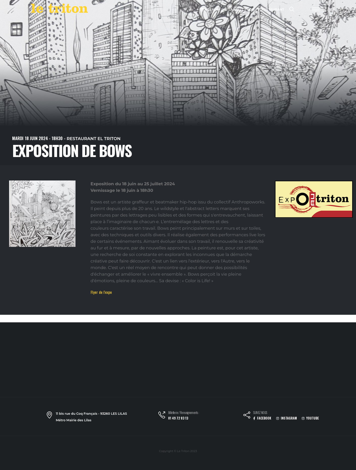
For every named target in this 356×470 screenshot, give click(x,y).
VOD (248, 9)
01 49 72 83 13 (178, 418)
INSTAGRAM (286, 418)
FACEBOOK (262, 418)
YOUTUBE (310, 418)
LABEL (232, 9)
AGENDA (210, 9)
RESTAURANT (271, 9)
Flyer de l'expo (101, 292)
